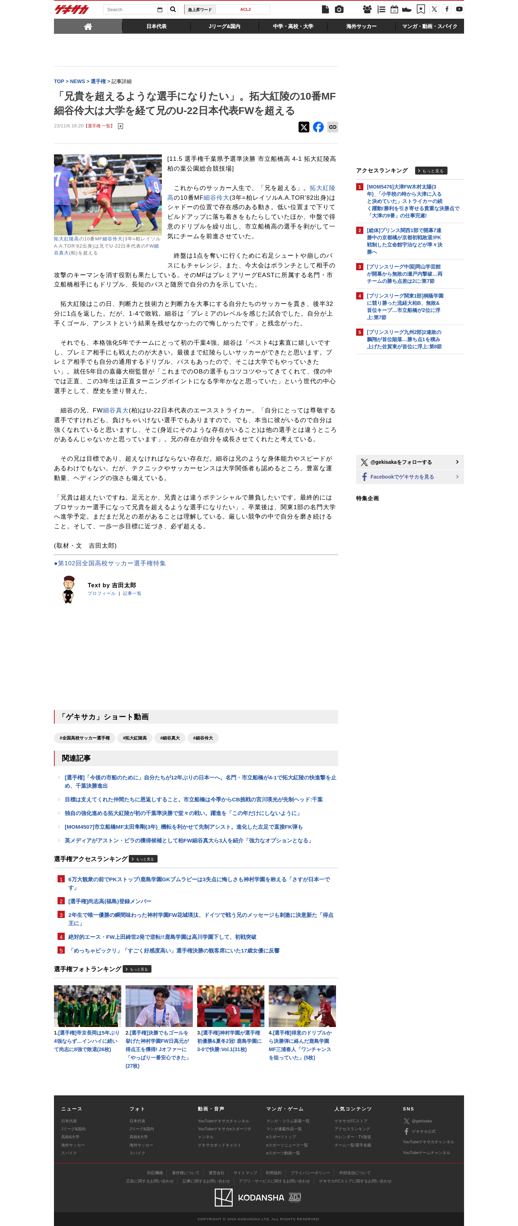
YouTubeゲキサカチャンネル (223, 1121)
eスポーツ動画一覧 (283, 1153)
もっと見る (145, 859)
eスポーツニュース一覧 (287, 1145)
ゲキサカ (72, 11)
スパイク (69, 1153)
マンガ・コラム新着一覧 (288, 1121)
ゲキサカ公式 (419, 1131)
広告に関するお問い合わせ (150, 1181)
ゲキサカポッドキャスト (219, 1145)
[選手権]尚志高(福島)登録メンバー (109, 901)
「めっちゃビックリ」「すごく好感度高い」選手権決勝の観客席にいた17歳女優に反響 (174, 950)
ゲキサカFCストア (351, 1121)
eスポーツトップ (281, 1137)
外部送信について (355, 1173)
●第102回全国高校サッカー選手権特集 (110, 563)
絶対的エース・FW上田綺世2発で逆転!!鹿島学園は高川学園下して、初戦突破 (162, 937)
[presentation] (88, 26)
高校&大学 (70, 1137)
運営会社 (216, 1173)
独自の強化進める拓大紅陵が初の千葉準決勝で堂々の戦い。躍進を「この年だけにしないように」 (183, 813)
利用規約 (274, 1173)
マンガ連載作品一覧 (284, 1129)
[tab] (88, 26)
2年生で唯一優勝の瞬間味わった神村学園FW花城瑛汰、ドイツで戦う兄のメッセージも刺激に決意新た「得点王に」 (201, 919)
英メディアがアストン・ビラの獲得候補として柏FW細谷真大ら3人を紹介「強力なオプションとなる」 (189, 840)
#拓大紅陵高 (135, 738)
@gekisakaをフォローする (396, 462)
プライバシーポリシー (310, 1173)
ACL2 (245, 9)
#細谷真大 (170, 738)
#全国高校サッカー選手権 (85, 738)
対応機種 (155, 1173)
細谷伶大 (113, 238)
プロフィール (102, 593)
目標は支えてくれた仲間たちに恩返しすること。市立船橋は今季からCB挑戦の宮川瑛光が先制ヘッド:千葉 (194, 799)
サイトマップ (245, 1173)
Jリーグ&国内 (73, 1129)
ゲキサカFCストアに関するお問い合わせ (355, 1181)
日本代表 (69, 1121)
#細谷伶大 (203, 738)
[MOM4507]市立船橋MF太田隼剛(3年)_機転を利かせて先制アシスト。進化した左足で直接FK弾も (184, 827)
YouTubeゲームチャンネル (426, 1152)
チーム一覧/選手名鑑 (353, 1145)
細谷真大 (116, 410)
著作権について (186, 1173)
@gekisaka (417, 1121)
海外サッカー (73, 1145)
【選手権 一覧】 (99, 125)
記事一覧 (132, 593)
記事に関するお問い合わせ (206, 1181)
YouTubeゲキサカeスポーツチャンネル (224, 1133)
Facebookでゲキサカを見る (397, 477)
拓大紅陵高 (66, 238)
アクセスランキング (352, 1129)
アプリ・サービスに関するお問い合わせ (274, 1181)
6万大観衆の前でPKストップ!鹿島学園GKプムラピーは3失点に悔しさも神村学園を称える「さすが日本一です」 (199, 883)
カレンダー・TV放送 (353, 1137)
